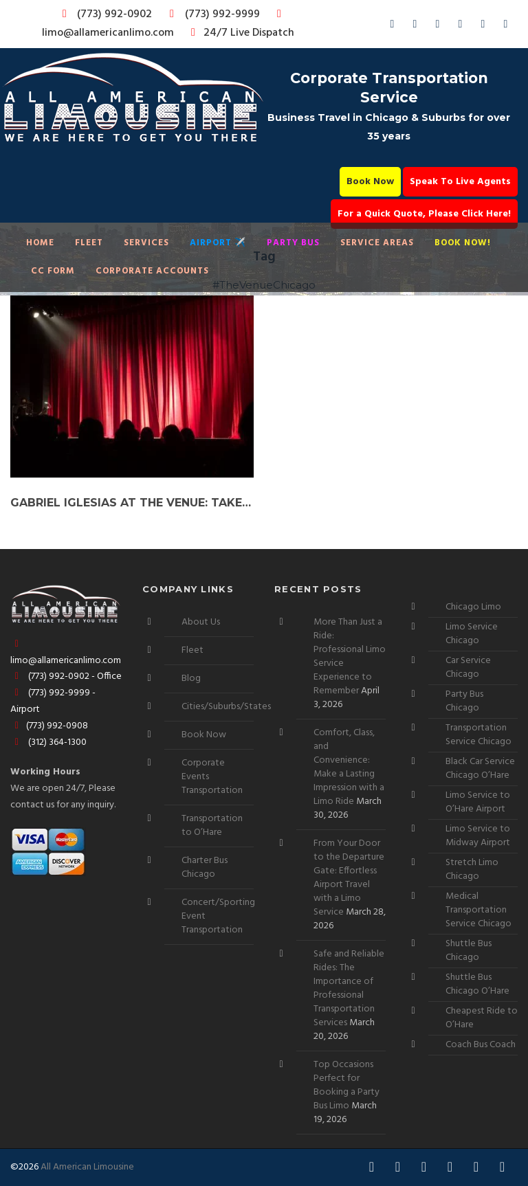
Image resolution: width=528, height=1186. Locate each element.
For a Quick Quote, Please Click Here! (424, 214)
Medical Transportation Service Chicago (479, 910)
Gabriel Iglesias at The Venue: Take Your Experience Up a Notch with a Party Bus (132, 502)
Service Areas (377, 243)
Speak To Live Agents (460, 182)
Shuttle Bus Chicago (469, 950)
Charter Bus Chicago (205, 867)
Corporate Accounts (152, 271)
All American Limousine (87, 1167)
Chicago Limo (473, 607)
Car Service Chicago (468, 667)
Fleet (89, 243)
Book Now (370, 182)
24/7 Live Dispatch (240, 33)
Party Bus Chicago (464, 701)
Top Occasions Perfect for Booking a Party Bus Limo (347, 1085)
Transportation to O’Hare (212, 825)
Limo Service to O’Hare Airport (478, 802)
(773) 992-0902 (104, 14)
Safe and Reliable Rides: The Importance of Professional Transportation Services (349, 988)
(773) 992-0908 (49, 726)
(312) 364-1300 (48, 742)
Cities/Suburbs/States (226, 707)
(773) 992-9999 (211, 14)
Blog (191, 678)
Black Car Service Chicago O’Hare (480, 768)
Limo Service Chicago (472, 634)
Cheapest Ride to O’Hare (482, 1018)
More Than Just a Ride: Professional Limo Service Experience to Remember (350, 656)
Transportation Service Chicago (479, 735)
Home (40, 243)
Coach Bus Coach (481, 1045)
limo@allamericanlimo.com (164, 25)
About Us (201, 622)
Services (146, 243)
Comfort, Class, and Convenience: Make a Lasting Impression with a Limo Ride (349, 767)
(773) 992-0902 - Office (66, 676)
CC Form (53, 271)
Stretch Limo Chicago (472, 869)
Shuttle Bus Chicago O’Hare (477, 984)
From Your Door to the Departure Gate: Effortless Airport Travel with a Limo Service (349, 878)
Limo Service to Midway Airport (478, 836)
